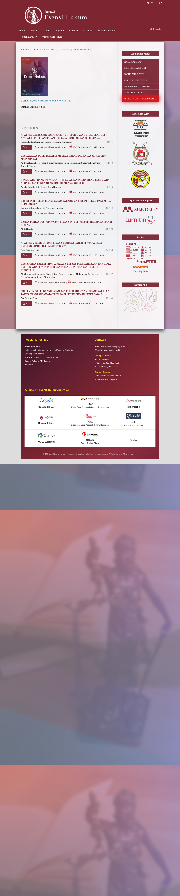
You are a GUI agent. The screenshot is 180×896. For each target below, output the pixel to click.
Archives (87, 30)
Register (59, 30)
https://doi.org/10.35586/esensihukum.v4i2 (48, 100)
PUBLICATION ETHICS (135, 80)
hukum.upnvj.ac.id (112, 350)
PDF (27, 147)
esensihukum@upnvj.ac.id (113, 346)
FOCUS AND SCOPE (134, 74)
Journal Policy (29, 36)
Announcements (106, 30)
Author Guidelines (52, 36)
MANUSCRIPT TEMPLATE (137, 86)
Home (22, 30)
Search (157, 29)
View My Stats (140, 271)
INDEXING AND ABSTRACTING (140, 98)
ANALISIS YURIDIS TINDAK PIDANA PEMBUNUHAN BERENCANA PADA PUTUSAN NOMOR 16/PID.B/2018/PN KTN (61, 244)
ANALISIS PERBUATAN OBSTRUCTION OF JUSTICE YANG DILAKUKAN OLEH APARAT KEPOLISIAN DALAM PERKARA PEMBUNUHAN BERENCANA (64, 136)
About (34, 30)
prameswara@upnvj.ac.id (106, 379)
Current (73, 30)
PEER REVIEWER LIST (135, 67)
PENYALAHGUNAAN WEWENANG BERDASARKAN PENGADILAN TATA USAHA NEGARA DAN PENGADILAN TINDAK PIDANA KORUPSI (65, 181)
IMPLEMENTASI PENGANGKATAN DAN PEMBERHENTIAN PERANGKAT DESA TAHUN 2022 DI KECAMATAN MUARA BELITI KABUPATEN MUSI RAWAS (65, 292)
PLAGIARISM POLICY (135, 92)
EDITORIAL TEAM (133, 61)
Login (47, 30)
